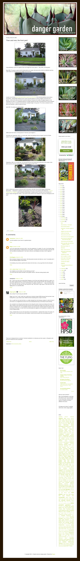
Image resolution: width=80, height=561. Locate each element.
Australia (72, 419)
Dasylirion (72, 435)
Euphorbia (61, 444)
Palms (60, 507)
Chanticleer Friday (67, 431)
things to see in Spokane (64, 534)
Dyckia (60, 439)
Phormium (68, 509)
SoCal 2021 (63, 528)
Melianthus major (67, 485)
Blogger (53, 554)
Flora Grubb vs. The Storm (66, 224)
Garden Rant (63, 382)
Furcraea (69, 451)
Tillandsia (72, 534)
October (63, 221)
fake (73, 444)
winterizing (68, 544)
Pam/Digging (12, 257)
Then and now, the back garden (67, 236)
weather (64, 542)
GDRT (73, 464)
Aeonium (60, 416)
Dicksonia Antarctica (70, 438)
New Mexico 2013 (65, 492)
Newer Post (8, 341)
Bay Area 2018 (64, 422)
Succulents (71, 530)
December (63, 217)
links (69, 481)
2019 (61, 198)
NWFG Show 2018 (62, 498)
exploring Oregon (67, 444)
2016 (61, 203)
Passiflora (69, 507)
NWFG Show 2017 (70, 497)
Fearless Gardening (63, 448)
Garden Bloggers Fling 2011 (64, 453)
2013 (61, 209)
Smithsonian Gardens (62, 526)
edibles (66, 440)
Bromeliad (61, 426)
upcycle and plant (62, 536)
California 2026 (70, 427)
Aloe (65, 418)
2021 (61, 194)
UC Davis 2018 (65, 535)
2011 (61, 212)
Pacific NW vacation (70, 506)
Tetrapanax (71, 532)
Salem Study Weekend (64, 519)
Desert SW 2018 (67, 436)
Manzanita (61, 485)
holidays (61, 470)
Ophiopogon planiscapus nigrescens (66, 252)
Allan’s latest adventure (64, 377)
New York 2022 (67, 494)
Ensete (64, 442)
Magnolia (72, 482)
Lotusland (67, 482)
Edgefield (63, 263)
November (63, 219)
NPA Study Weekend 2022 (66, 495)
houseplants (68, 470)
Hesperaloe (72, 469)
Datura (60, 436)
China (73, 431)
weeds (64, 543)
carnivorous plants (63, 430)
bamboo (63, 421)
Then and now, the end (65, 234)
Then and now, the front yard (67, 241)
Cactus (63, 427)
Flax (73, 448)
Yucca (70, 545)
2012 (61, 211)
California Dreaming (65, 233)
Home (30, 341)
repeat (64, 518)
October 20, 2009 (19, 238)
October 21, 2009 (21, 269)
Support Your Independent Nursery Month (66, 531)
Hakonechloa (71, 468)
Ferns (69, 448)
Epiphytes (72, 442)
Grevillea (68, 466)
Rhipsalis (68, 518)
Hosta (64, 470)
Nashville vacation (64, 490)
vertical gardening (67, 539)
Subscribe (66, 150)
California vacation (63, 429)
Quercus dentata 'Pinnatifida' (64, 517)
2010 (61, 214)
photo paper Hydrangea (66, 258)
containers (61, 434)
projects (63, 515)
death (62, 436)
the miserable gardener (65, 388)
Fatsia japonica (62, 447)
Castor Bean (71, 430)
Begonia (60, 423)
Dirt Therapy (63, 370)
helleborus (65, 469)
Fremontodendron (62, 451)
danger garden (13, 291)
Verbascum (61, 539)
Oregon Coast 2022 (67, 501)
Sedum (69, 523)
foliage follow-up (70, 449)
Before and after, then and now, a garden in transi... (67, 244)
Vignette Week (71, 540)
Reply (11, 242)
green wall (63, 466)
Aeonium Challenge (69, 416)
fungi (66, 451)
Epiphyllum (68, 442)
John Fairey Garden (62, 476)
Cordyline (67, 434)
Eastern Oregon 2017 (66, 439)
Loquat (63, 482)
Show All (72, 391)
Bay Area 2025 (70, 422)
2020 (61, 196)
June (62, 273)
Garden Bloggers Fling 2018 (64, 458)
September (63, 268)
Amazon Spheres (70, 418)
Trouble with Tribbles (65, 261)
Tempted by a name (65, 254)
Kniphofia (69, 478)
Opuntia (68, 500)
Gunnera (65, 468)
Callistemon (71, 429)
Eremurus (60, 443)
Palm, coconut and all (65, 249)
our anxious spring (63, 389)
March (62, 279)
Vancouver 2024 (63, 538)
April (62, 277)
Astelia (60, 419)
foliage (64, 449)
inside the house (69, 474)
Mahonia (60, 483)
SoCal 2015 (63, 527)
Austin (63, 419)
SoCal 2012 (68, 526)
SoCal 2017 (68, 527)
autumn (60, 421)
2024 (61, 189)
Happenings (61, 469)
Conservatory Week (70, 432)
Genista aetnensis (62, 465)
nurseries (62, 497)
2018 (61, 200)
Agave (61, 418)
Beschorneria (64, 423)
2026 (61, 185)
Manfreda (63, 247)
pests (73, 507)
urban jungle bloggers (70, 536)
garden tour (62, 464)
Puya (73, 515)
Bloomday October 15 (65, 246)
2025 (61, 187)
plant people (61, 513)
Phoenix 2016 (62, 509)
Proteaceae (68, 515)
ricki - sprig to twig (14, 269)
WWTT (67, 545)
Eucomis (72, 443)
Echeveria (72, 439)
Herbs (68, 469)
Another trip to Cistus (65, 259)
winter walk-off (63, 544)
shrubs (72, 524)
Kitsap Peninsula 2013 (69, 477)
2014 (61, 207)
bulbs (59, 427)
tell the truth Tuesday (63, 532)
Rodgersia (72, 518)
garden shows (70, 462)
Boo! (62, 223)
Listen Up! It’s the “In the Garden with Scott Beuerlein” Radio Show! (66, 385)
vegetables (71, 538)
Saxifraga (67, 522)
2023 (61, 191)
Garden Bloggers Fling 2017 (67, 457)
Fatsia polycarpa (70, 447)
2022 (61, 193)
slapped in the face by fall (66, 231)
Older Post (51, 341)
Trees (60, 535)
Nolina (72, 494)
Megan (11, 246)
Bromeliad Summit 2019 (69, 426)
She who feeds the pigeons (65, 380)
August (62, 270)
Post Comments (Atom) (16, 343)
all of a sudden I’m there (66, 256)
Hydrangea (67, 473)
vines (60, 542)
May (62, 275)
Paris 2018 (64, 507)
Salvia (71, 519)
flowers (60, 449)
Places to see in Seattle (64, 511)
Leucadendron (65, 481)
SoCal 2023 (69, 528)
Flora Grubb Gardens (65, 226)
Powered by (66, 155)
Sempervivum (61, 524)
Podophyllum (61, 514)
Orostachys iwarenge (66, 503)
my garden (11, 230)
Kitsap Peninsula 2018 (63, 478)
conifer (64, 432)
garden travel (68, 464)
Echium (60, 440)
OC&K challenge (69, 498)
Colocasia (61, 432)
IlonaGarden (12, 238)
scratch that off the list (63, 523)
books (72, 425)
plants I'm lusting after (69, 513)
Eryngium (66, 443)
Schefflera (72, 522)
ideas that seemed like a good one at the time (26, 97)
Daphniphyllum (66, 435)
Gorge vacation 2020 (70, 465)
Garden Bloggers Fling (69, 452)
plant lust (72, 511)
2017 (61, 202)
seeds (72, 523)
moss (73, 485)
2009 (61, 216)
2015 (61, 205)
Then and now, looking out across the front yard (66, 239)
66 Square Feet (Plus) (65, 379)
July (62, 272)
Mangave (72, 483)
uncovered (72, 535)
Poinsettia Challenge (67, 514)
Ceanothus (61, 431)
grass (60, 466)
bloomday (66, 425)
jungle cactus (69, 476)
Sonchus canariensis (64, 530)
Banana (67, 421)
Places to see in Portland (68, 510)
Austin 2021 (67, 419)
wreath (64, 545)
